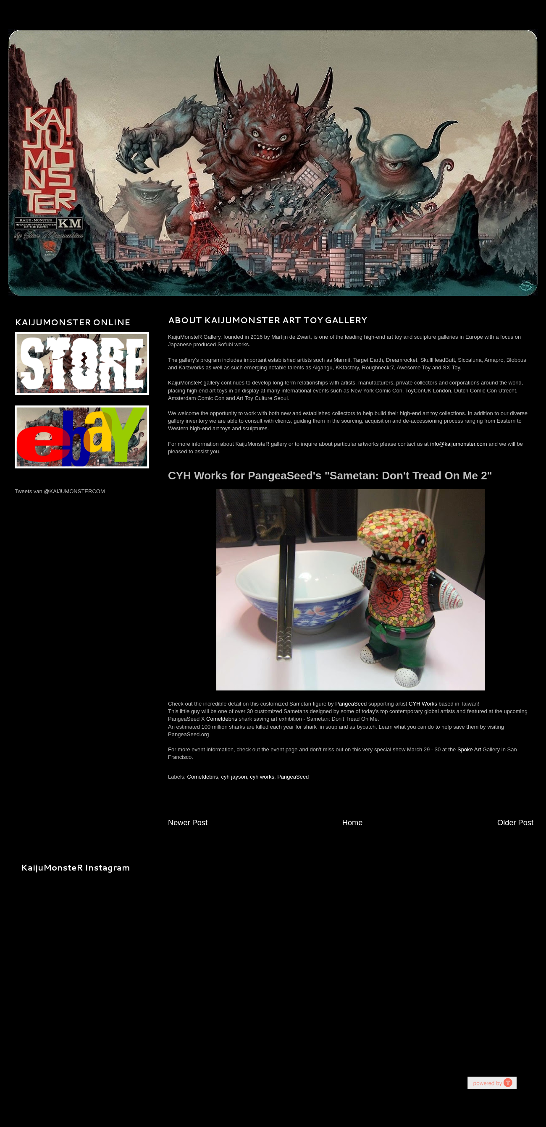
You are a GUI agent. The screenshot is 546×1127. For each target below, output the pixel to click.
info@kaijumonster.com (458, 444)
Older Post (515, 822)
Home (352, 822)
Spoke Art (469, 749)
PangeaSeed (351, 704)
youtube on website (492, 1082)
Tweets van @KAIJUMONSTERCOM (60, 491)
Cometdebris (221, 719)
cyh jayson (234, 777)
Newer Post (187, 822)
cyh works (262, 777)
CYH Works (423, 704)
